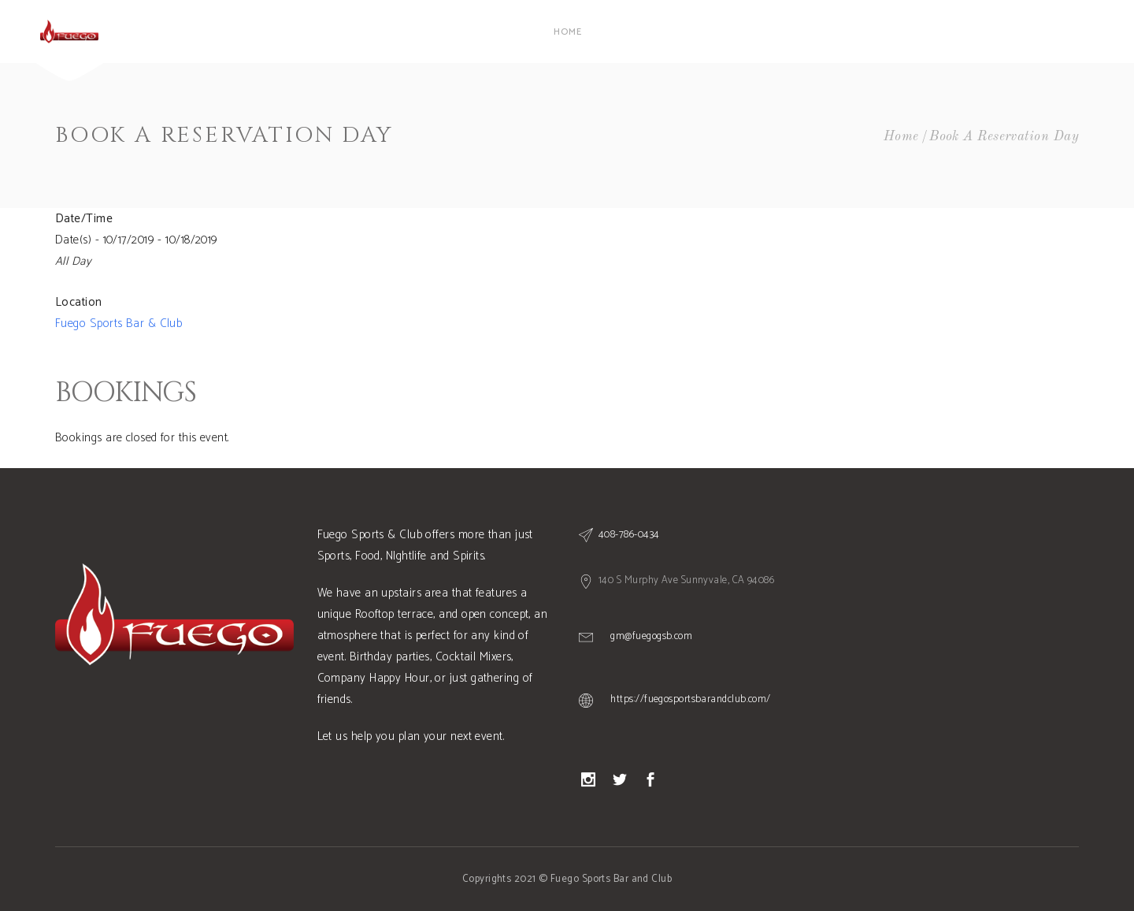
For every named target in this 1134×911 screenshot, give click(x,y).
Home (901, 136)
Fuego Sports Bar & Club (118, 323)
